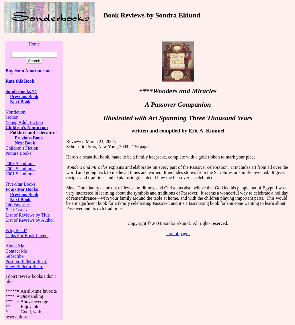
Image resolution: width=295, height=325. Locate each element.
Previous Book (24, 96)
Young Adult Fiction (24, 122)
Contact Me (16, 251)
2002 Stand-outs (20, 168)
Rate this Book (19, 81)
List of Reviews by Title (27, 215)
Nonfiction (15, 112)
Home (34, 43)
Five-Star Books (20, 184)
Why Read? (16, 230)
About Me (14, 245)
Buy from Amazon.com (27, 70)
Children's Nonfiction (26, 127)
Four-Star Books (21, 189)
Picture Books (18, 153)
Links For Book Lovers (26, 235)
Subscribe (14, 256)
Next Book (20, 199)
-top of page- (178, 233)
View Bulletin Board (24, 266)
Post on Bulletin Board (26, 261)
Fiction (11, 117)
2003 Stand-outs (20, 163)
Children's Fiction (21, 148)
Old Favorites (18, 204)
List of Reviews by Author (29, 220)
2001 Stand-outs (20, 173)
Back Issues (16, 209)
